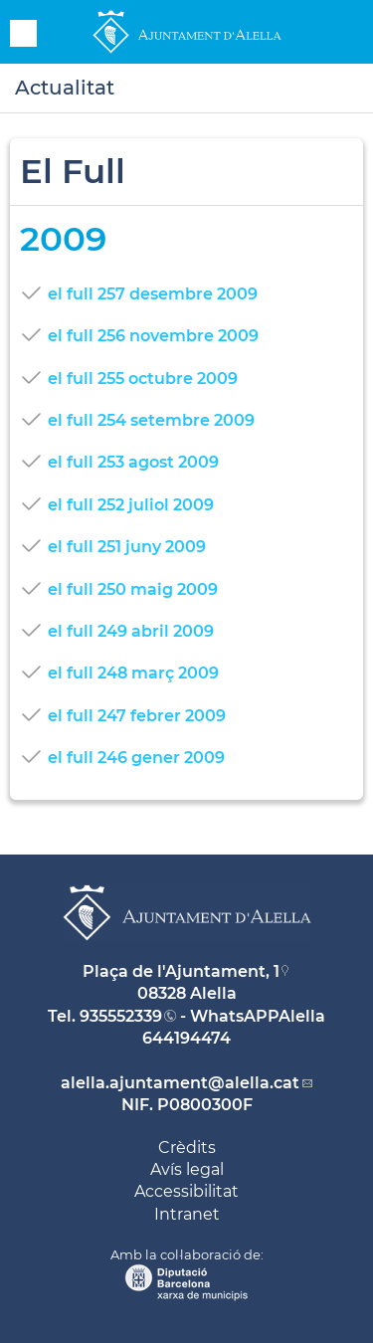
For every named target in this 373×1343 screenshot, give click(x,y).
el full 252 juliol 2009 (131, 504)
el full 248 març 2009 (133, 673)
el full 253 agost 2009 (133, 462)
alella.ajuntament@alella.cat (180, 1082)
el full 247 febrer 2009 (137, 715)
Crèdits (187, 1147)
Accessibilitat (186, 1191)
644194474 (186, 1038)
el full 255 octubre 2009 (143, 378)
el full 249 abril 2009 (131, 631)
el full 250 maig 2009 (133, 589)
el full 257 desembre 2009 (153, 294)
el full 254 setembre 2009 (151, 420)
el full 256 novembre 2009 (153, 335)
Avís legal (187, 1169)
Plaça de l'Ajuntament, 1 (181, 971)
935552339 (121, 1016)
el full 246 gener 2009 (136, 757)
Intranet (187, 1214)
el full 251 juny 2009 (127, 546)
